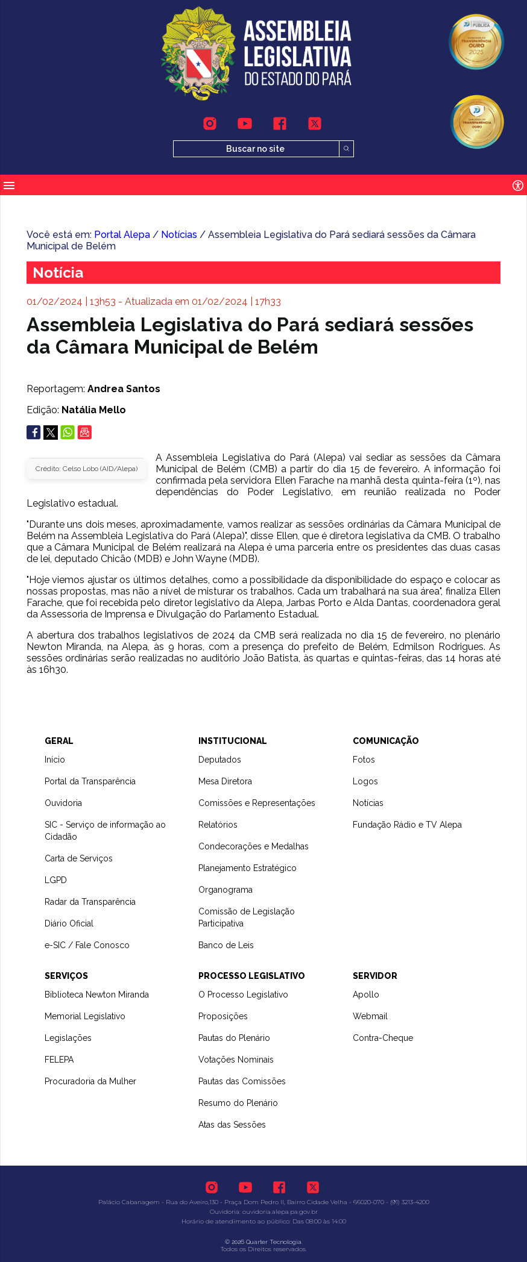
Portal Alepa (122, 234)
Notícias (179, 234)
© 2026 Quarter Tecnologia (263, 1242)
